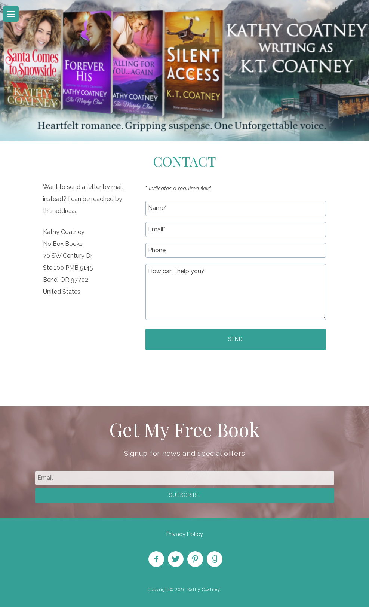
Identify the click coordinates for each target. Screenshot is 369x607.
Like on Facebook (156, 559)
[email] (184, 478)
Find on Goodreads (214, 559)
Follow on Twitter (176, 559)
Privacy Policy (184, 534)
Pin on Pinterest (195, 559)
